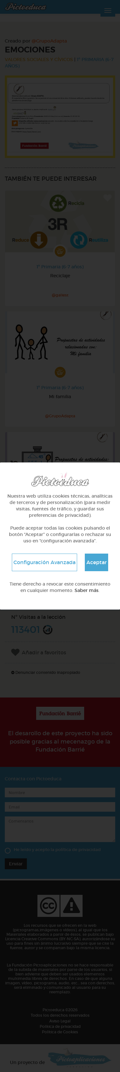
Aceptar (96, 562)
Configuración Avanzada (44, 562)
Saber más (87, 590)
